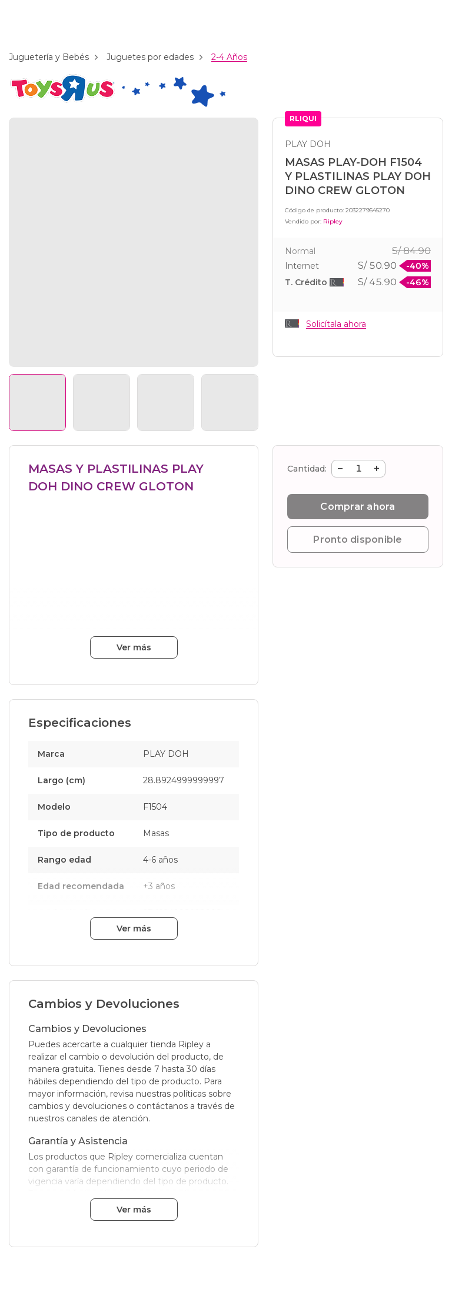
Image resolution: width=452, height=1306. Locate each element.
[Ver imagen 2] (101, 402)
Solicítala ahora (336, 324)
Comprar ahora (357, 506)
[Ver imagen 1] (37, 402)
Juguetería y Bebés (49, 57)
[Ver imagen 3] (165, 402)
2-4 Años (229, 57)
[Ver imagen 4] (229, 402)
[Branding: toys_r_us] (117, 105)
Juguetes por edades (150, 57)
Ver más (134, 647)
